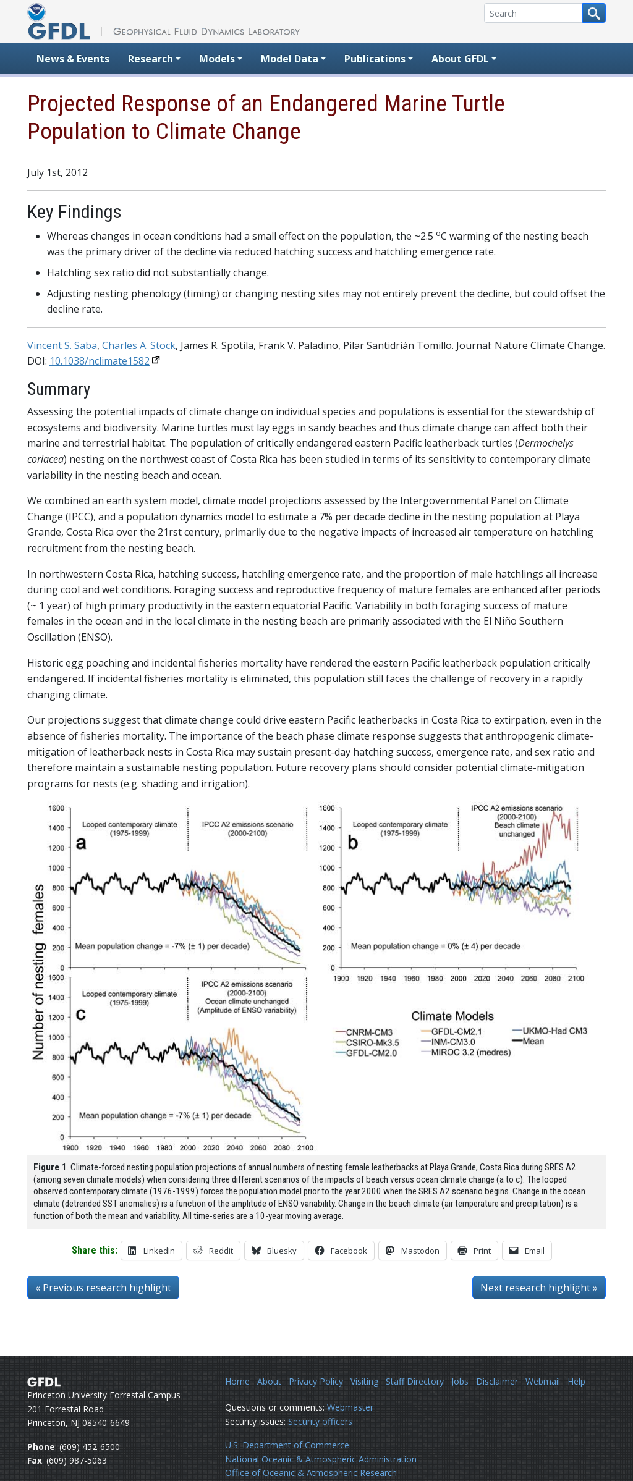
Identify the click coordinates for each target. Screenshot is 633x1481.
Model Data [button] (289, 58)
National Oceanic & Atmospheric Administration (321, 1459)
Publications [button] (375, 58)
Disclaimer (497, 1381)
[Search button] (594, 13)
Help (576, 1381)
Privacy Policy (316, 1381)
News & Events (72, 58)
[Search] (533, 13)
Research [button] (150, 58)
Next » (539, 1287)
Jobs (460, 1381)
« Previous (103, 1287)
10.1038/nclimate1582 (99, 361)
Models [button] (217, 58)
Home (237, 1381)
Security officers (320, 1421)
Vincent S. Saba (62, 345)
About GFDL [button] (460, 58)
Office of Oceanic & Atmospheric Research (311, 1473)
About (269, 1381)
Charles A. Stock (139, 345)
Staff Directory (415, 1381)
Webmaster (350, 1407)
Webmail (542, 1381)
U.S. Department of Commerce (287, 1445)
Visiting (364, 1381)
